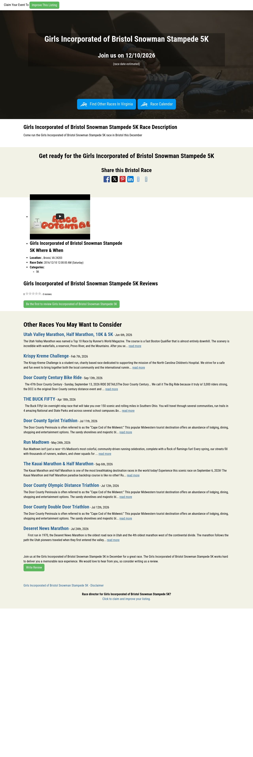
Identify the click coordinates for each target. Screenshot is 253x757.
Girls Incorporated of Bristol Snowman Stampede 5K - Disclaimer (64, 585)
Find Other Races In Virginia (106, 104)
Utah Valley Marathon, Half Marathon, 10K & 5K (68, 334)
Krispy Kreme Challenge (46, 356)
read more (135, 346)
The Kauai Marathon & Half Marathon (58, 464)
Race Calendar (157, 104)
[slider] (33, 293)
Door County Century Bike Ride (53, 377)
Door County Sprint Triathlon (50, 420)
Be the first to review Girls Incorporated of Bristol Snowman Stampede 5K (71, 304)
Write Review (34, 567)
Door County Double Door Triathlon (56, 507)
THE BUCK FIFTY (39, 399)
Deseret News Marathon (46, 528)
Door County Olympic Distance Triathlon (61, 485)
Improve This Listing (44, 5)
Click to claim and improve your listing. (126, 599)
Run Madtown (36, 442)
